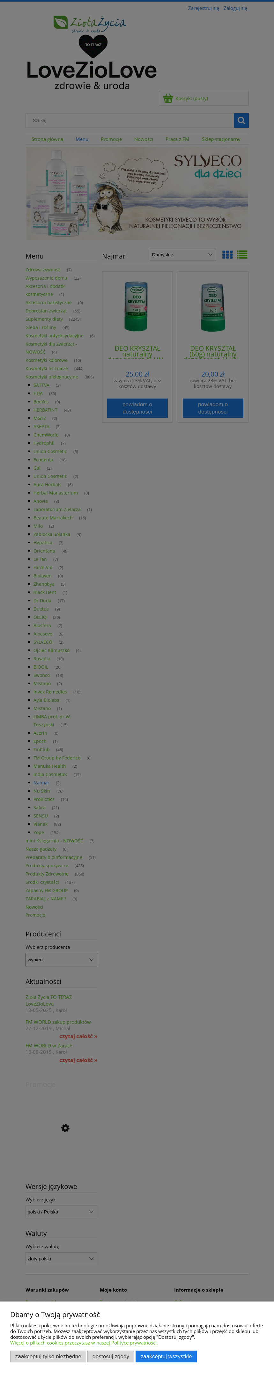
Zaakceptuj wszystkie (166, 1356)
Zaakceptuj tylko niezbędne (48, 1356)
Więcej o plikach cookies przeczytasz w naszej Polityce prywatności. (84, 1342)
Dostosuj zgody (111, 1356)
